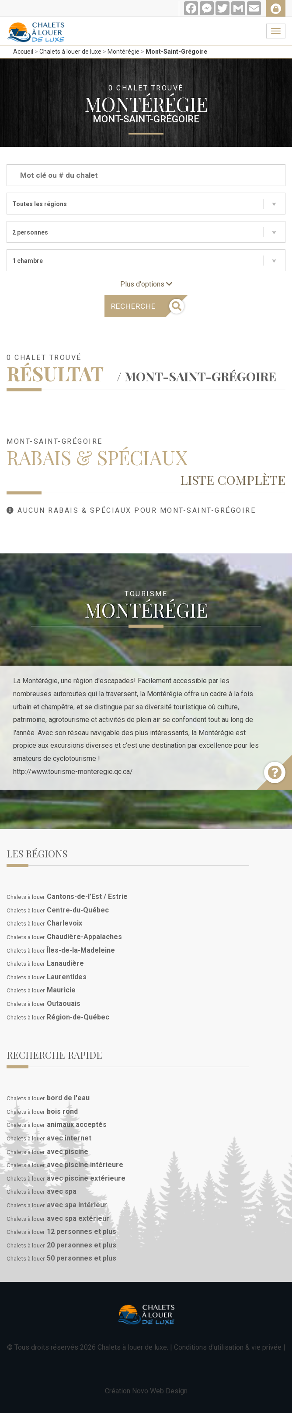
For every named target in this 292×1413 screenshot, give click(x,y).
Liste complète (232, 479)
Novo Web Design (160, 1391)
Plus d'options (146, 284)
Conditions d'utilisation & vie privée (228, 1347)
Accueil (23, 51)
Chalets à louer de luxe (70, 51)
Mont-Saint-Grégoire (176, 51)
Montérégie (123, 51)
